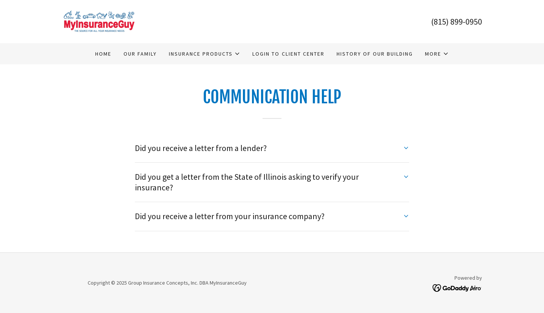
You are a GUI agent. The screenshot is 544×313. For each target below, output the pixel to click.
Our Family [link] (140, 53)
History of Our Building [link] (375, 53)
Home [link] (103, 53)
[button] (204, 53)
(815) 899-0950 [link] (456, 21)
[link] (99, 21)
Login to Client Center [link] (288, 53)
